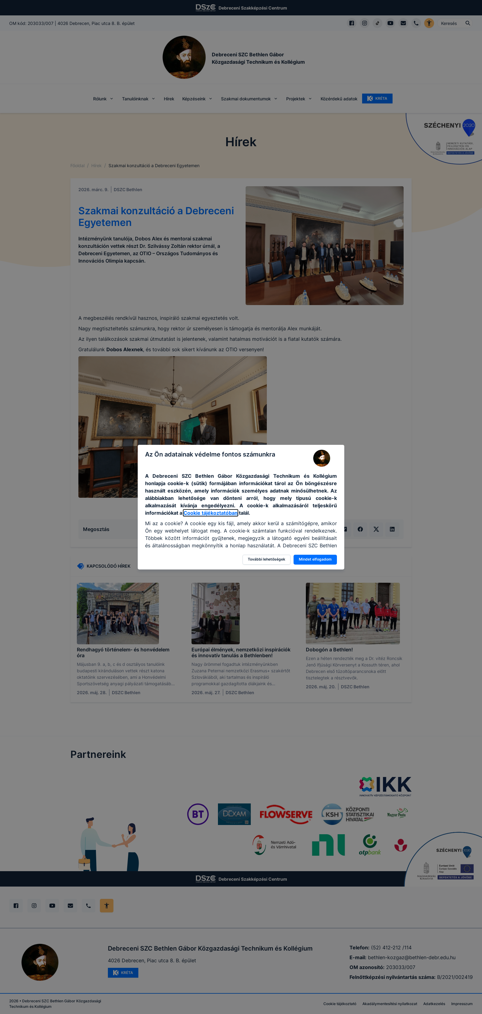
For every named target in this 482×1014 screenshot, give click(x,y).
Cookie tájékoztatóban (211, 513)
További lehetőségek (266, 559)
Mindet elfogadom (315, 559)
